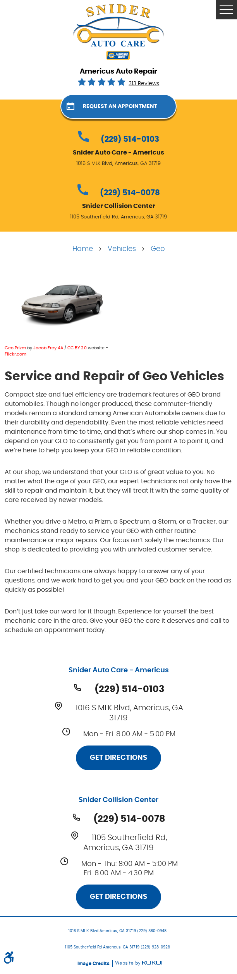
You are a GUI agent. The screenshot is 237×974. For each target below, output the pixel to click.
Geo (158, 249)
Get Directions (118, 757)
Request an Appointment (120, 106)
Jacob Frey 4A (48, 348)
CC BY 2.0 (77, 348)
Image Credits (94, 963)
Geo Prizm (15, 348)
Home (82, 249)
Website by (138, 963)
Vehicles (122, 249)
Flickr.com (15, 354)
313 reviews (144, 83)
